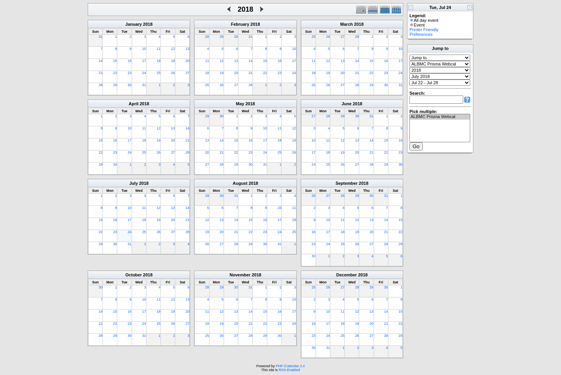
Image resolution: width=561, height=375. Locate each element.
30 (130, 85)
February (240, 24)
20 (187, 61)
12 (173, 49)
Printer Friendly (424, 29)
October (133, 274)
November (240, 274)
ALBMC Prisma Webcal (440, 117)
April (133, 103)
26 (173, 73)
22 (115, 73)
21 (100, 73)
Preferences (420, 34)
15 (115, 61)
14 (100, 61)
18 (159, 61)
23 (130, 73)
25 (159, 73)
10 (144, 49)
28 (100, 85)
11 (159, 49)
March (346, 24)
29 (115, 85)
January (133, 24)
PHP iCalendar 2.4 (290, 366)
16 (130, 61)
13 (187, 49)
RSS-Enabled (289, 370)
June (347, 103)
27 (187, 73)
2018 (147, 24)
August (240, 183)
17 (144, 61)
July (133, 183)
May (240, 103)
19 (173, 61)
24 (144, 73)
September (346, 183)
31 (100, 37)
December (346, 274)
